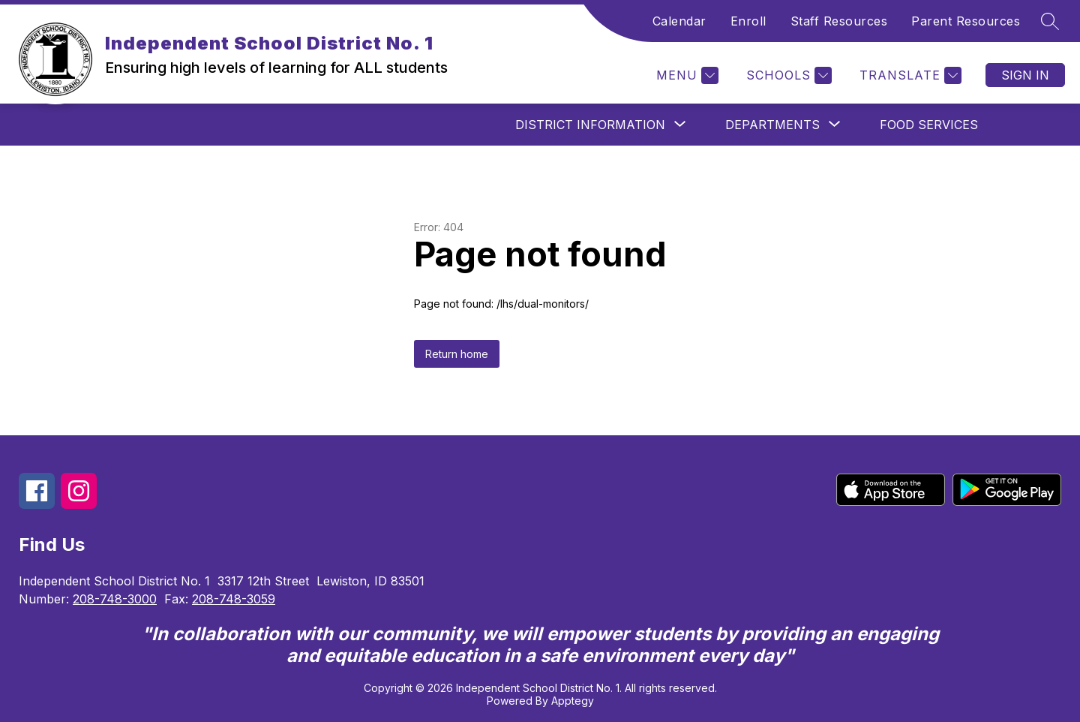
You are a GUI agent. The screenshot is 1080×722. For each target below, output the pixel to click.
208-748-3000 (115, 598)
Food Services (929, 124)
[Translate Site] (909, 75)
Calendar (679, 21)
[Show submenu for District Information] (590, 125)
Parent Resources (965, 21)
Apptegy (572, 700)
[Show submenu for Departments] (772, 125)
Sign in (1025, 75)
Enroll (748, 21)
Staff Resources (839, 21)
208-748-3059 (233, 598)
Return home (456, 353)
